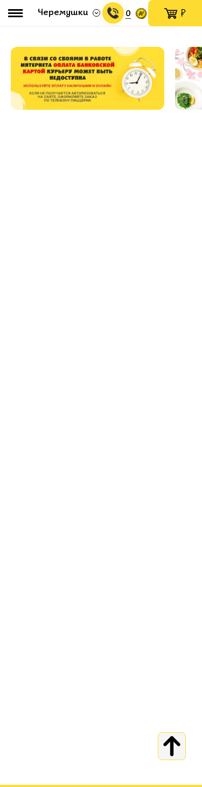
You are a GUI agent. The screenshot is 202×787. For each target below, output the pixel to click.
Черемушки (63, 13)
